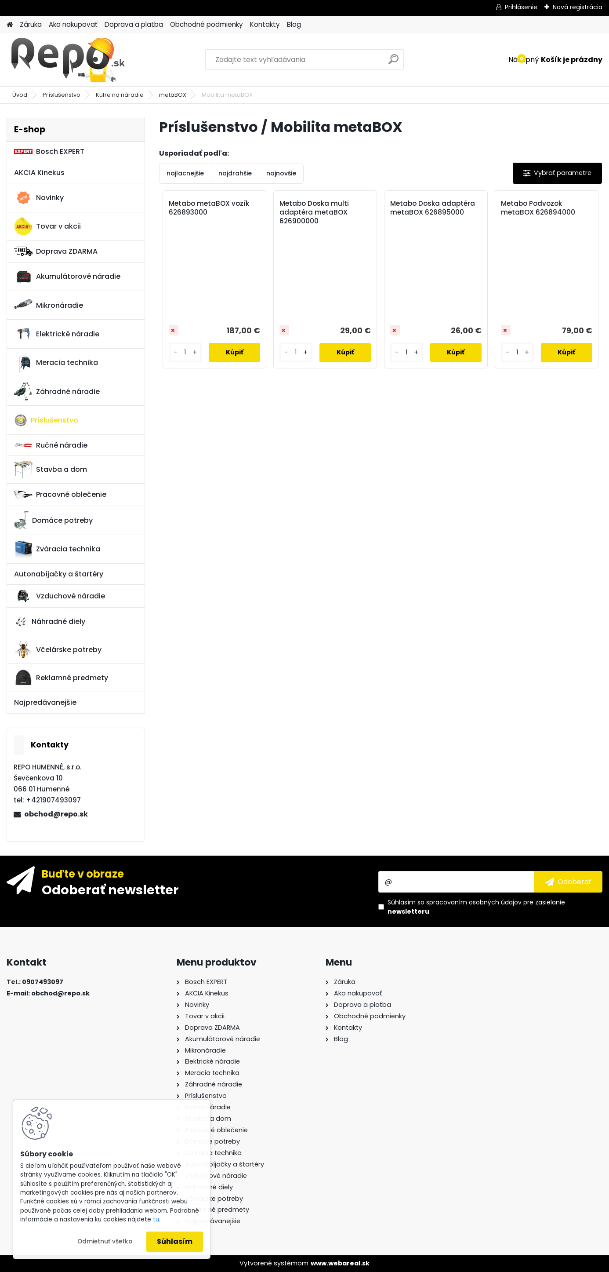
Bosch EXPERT (49, 151)
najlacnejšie (185, 173)
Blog (294, 24)
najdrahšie (235, 173)
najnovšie (281, 173)
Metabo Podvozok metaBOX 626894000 (538, 208)
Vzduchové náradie (59, 596)
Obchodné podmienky (206, 24)
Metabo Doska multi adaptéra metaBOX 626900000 (314, 212)
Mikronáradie (48, 305)
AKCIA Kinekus (39, 173)
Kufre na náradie (120, 95)
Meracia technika (56, 363)
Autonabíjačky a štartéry (58, 574)
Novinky (39, 198)
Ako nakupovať (73, 24)
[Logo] (67, 60)
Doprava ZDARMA (56, 251)
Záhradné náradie (57, 391)
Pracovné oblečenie (60, 494)
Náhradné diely (49, 621)
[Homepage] (10, 24)
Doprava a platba (134, 24)
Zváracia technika (57, 549)
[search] (393, 62)
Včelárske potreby (58, 649)
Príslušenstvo (61, 95)
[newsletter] (568, 881)
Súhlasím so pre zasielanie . (476, 907)
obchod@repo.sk (56, 814)
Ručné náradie (50, 445)
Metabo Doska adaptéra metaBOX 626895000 (432, 208)
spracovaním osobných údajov (474, 902)
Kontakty (265, 24)
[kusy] (185, 352)
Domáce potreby (53, 520)
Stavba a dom (50, 469)
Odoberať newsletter (110, 889)
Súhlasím (174, 1241)
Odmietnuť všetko (104, 1241)
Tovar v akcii (47, 226)
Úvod (19, 95)
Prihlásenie (521, 7)
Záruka (31, 24)
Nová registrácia (577, 7)
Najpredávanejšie (45, 702)
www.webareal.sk (340, 1263)
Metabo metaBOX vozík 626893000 (209, 208)
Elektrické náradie (56, 333)
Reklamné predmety (61, 677)
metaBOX (172, 95)
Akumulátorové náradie (67, 276)
